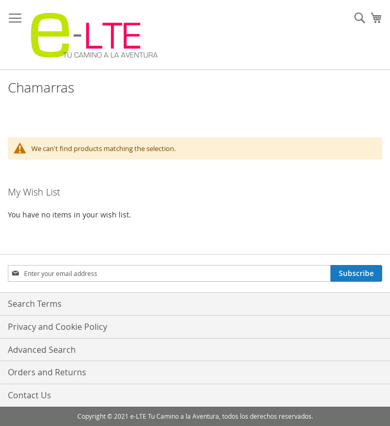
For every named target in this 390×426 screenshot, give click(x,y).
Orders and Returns (47, 372)
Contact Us (29, 395)
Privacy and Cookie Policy (57, 326)
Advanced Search (42, 349)
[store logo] (94, 35)
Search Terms (35, 303)
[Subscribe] (356, 273)
